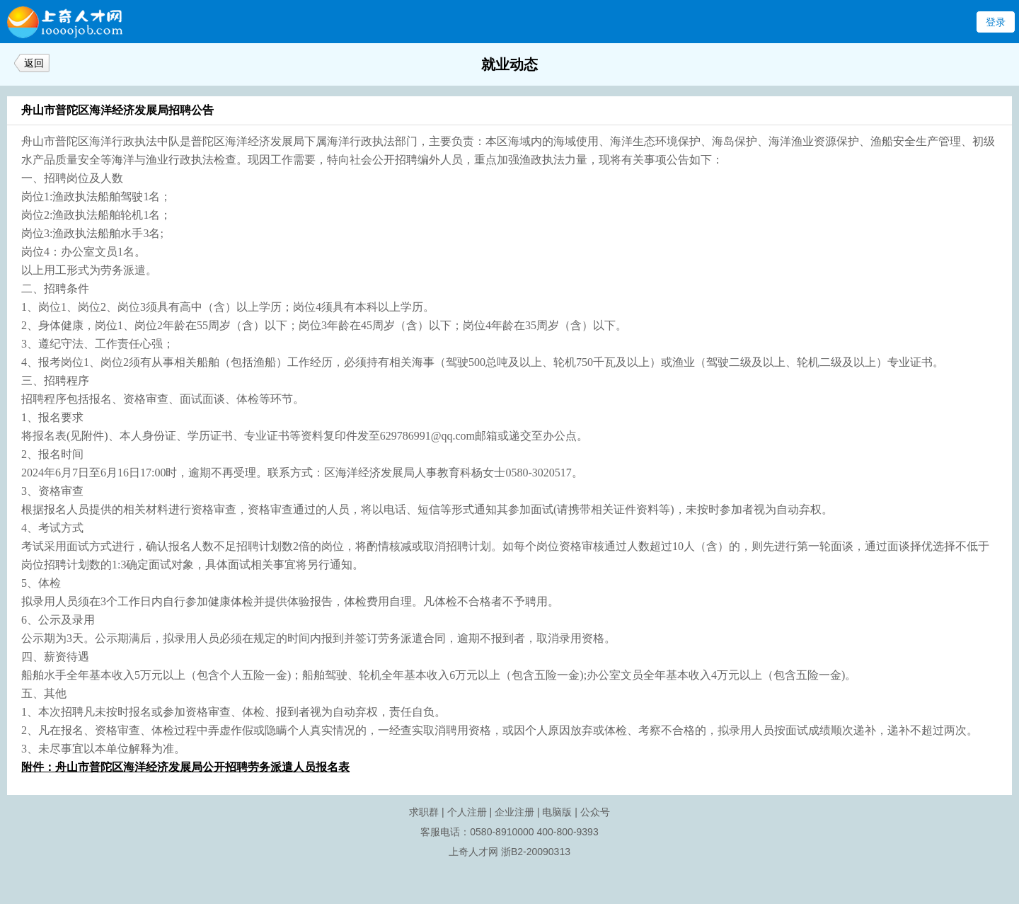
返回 (34, 63)
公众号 (595, 812)
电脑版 (557, 812)
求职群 (424, 812)
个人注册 (467, 812)
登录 (996, 22)
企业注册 (514, 812)
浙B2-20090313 (535, 851)
